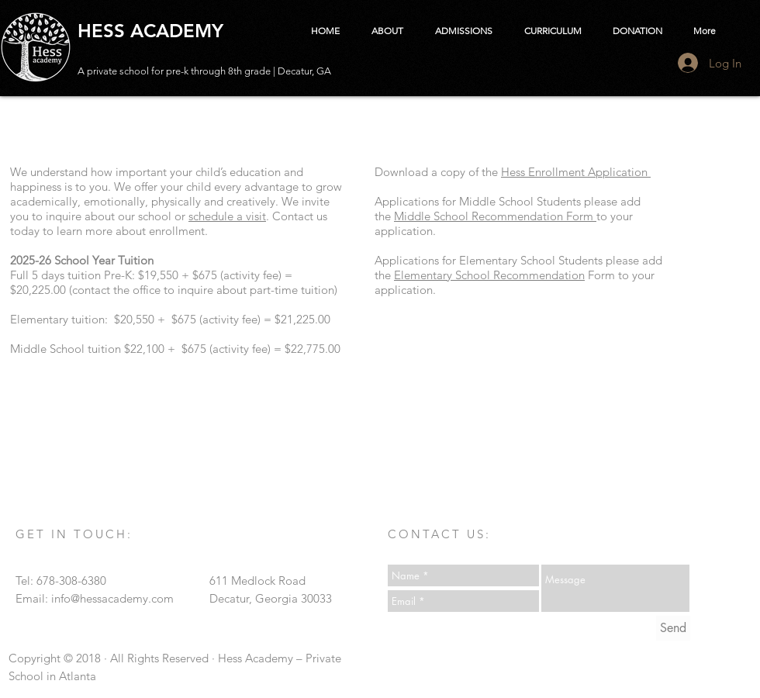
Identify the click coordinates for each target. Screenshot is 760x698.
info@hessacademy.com (112, 598)
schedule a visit (227, 216)
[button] (387, 31)
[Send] (673, 628)
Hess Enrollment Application (576, 171)
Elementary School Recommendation (489, 275)
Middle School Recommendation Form (495, 216)
